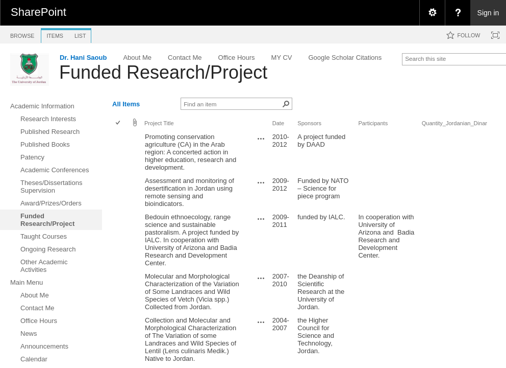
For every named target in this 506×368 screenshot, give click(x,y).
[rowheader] (120, 152)
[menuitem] (432, 13)
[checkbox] (118, 123)
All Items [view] (126, 104)
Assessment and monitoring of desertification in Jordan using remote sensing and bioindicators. (189, 192)
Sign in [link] (488, 13)
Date (278, 123)
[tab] (22, 34)
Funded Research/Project (163, 72)
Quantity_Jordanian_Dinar (454, 123)
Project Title (159, 123)
